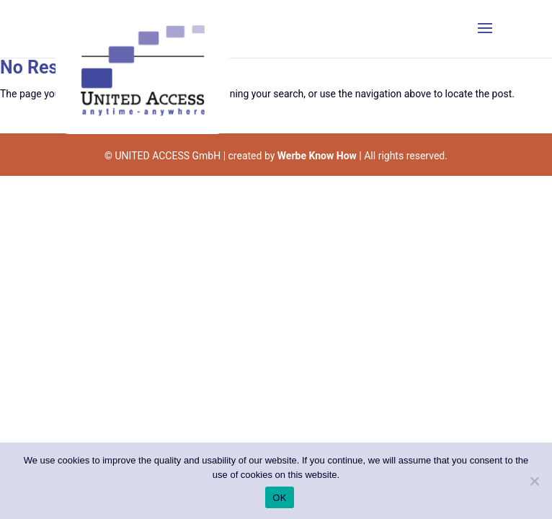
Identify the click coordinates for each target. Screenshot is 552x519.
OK (279, 497)
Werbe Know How (317, 155)
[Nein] (534, 481)
